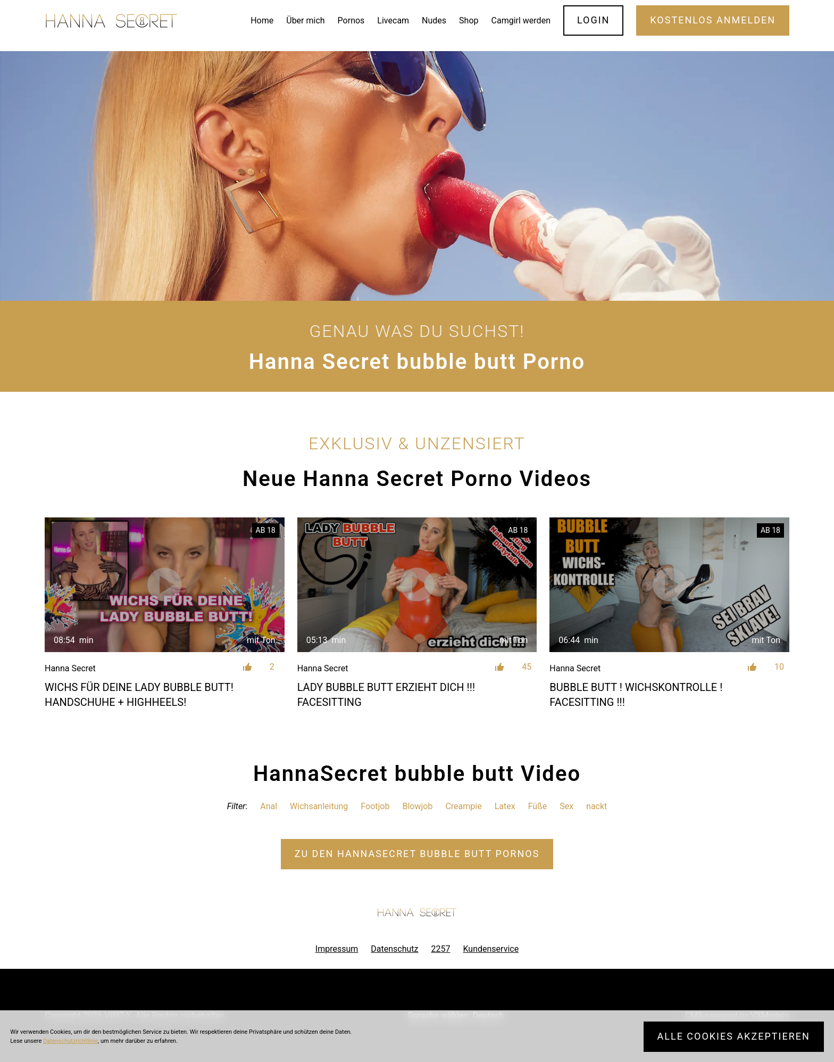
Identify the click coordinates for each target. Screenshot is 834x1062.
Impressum (336, 949)
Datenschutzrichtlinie (70, 1041)
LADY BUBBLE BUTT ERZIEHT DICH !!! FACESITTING (386, 695)
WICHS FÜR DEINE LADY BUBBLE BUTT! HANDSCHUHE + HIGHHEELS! (139, 695)
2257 (441, 949)
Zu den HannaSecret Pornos (417, 853)
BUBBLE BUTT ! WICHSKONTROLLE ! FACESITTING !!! (635, 695)
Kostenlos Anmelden (712, 20)
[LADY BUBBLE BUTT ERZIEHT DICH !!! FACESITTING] (417, 585)
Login (593, 20)
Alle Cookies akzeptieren (733, 1036)
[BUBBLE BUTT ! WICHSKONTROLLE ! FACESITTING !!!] (669, 584)
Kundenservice (491, 949)
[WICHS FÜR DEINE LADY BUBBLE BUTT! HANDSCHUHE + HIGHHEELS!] (165, 584)
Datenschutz (394, 949)
